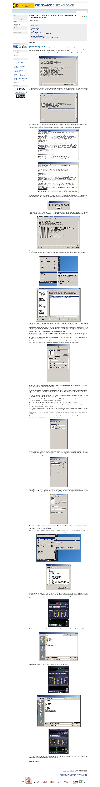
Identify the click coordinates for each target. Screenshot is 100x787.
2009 (15, 40)
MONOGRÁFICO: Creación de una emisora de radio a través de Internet (45, 27)
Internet (31, 1)
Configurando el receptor (36, 32)
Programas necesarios (35, 28)
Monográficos (32, 19)
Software (36, 1)
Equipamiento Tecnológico (23, 1)
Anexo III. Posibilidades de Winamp (38, 36)
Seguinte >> (37, 761)
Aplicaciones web (17, 23)
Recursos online (17, 24)
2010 (15, 38)
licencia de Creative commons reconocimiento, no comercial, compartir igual (20, 92)
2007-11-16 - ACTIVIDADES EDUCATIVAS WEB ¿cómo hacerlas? (19, 62)
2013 (15, 34)
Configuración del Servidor (36, 31)
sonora (56, 757)
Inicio (15, 1)
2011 (15, 37)
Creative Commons (83, 771)
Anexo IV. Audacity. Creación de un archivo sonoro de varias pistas (45, 37)
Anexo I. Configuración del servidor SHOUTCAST (41, 33)
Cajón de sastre (43, 1)
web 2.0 (15, 25)
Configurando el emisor (36, 29)
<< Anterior (31, 761)
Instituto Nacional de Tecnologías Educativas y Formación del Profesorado (73, 774)
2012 (15, 36)
